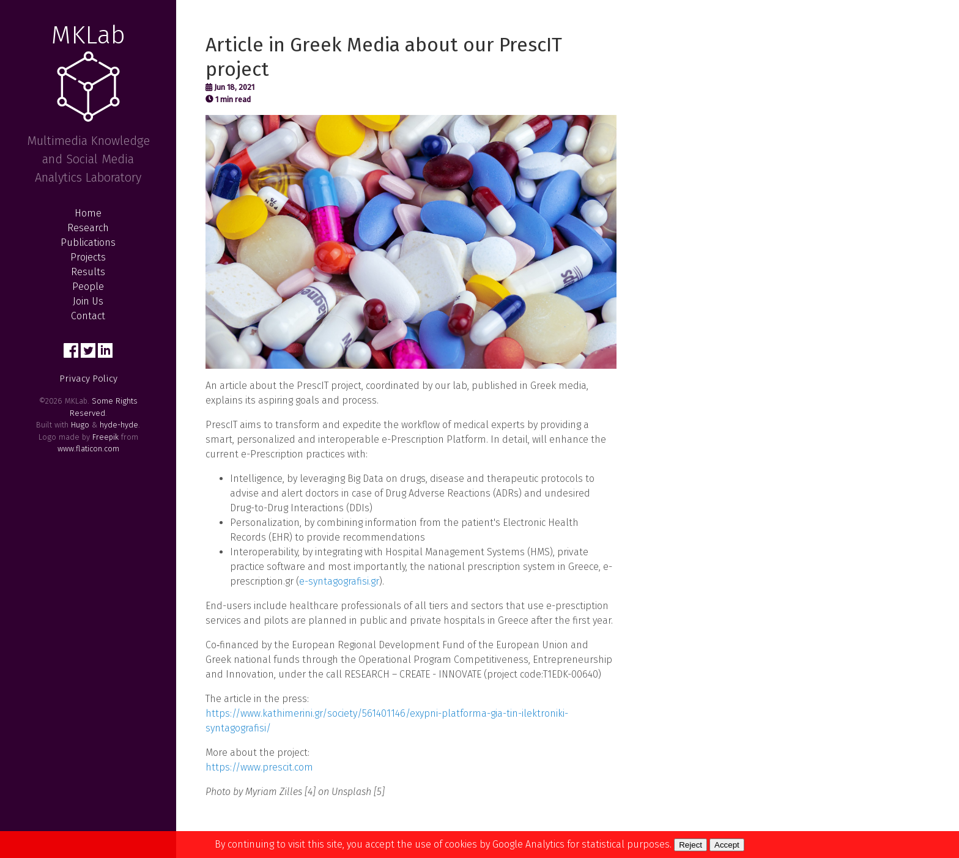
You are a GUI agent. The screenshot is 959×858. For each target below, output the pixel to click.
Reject (690, 844)
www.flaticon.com (88, 448)
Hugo (80, 424)
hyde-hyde (119, 424)
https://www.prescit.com (259, 767)
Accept (726, 844)
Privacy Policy (88, 378)
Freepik (105, 437)
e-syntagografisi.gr (339, 581)
